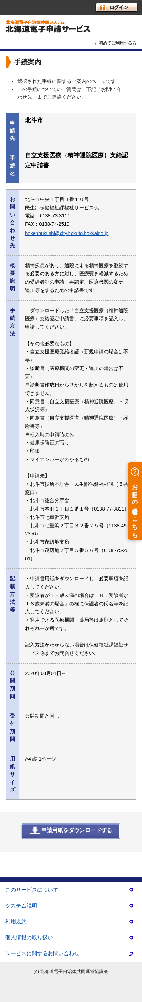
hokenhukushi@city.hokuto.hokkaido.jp (66, 233)
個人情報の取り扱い (29, 937)
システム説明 (21, 906)
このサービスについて (31, 890)
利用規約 (16, 921)
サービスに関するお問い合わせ (42, 953)
